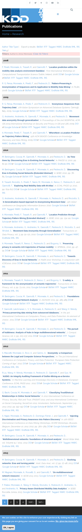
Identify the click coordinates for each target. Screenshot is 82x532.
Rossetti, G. (31, 472)
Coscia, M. (20, 157)
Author (5, 47)
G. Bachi (6, 392)
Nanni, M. (36, 182)
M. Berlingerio (8, 157)
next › (31, 502)
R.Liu (4, 373)
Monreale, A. (16, 67)
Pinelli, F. (29, 83)
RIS (78, 47)
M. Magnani (7, 472)
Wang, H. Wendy (69, 309)
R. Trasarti (6, 182)
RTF (46, 47)
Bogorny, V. (56, 243)
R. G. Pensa (7, 83)
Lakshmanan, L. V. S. (22, 309)
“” (34, 186)
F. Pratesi (6, 485)
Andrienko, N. (21, 116)
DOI (61, 74)
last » (41, 502)
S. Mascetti (7, 353)
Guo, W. (68, 373)
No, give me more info (67, 521)
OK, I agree (8, 527)
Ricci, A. (28, 353)
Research (18, 34)
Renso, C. (58, 182)
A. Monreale (7, 133)
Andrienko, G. (20, 227)
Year (4, 50)
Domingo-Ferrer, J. (44, 416)
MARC (59, 47)
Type (15, 47)
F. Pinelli (5, 67)
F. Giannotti (7, 309)
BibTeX (40, 47)
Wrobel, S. (7, 231)
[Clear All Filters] (40, 54)
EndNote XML (69, 47)
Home (5, 34)
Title (11, 47)
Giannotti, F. (42, 67)
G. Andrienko (8, 116)
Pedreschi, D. (44, 83)
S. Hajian (6, 416)
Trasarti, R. (27, 67)
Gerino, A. (41, 353)
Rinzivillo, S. (17, 182)
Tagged (52, 47)
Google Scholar (16, 90)
